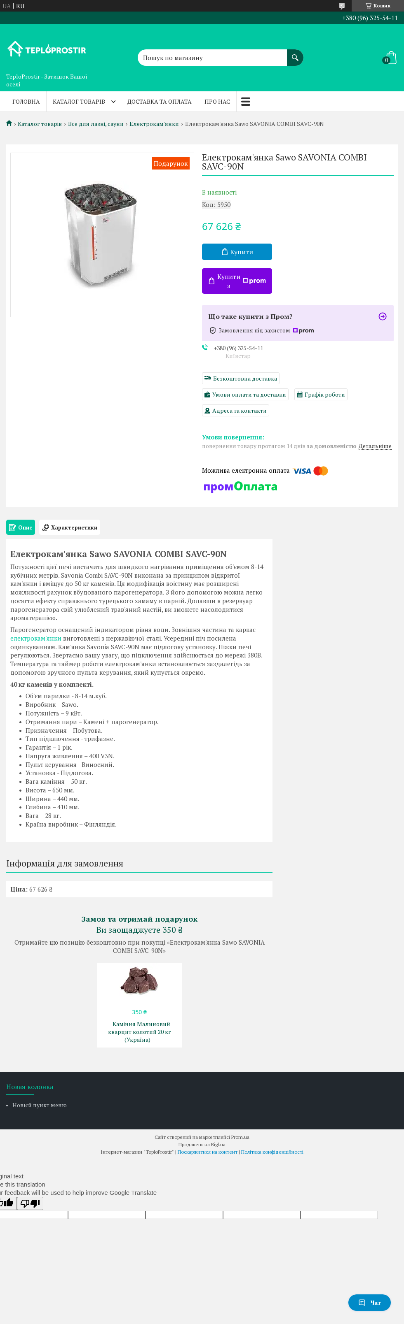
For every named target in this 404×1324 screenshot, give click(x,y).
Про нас (217, 101)
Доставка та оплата (159, 101)
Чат (369, 1302)
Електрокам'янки (154, 124)
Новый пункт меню (39, 1105)
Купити (241, 251)
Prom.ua (240, 1137)
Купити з (241, 281)
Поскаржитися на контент (207, 1152)
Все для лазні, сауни (96, 124)
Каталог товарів (79, 101)
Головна (26, 101)
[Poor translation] (30, 1203)
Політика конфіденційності (272, 1152)
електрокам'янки (35, 638)
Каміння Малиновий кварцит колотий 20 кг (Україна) (139, 1031)
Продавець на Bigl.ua (202, 1144)
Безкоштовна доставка (245, 378)
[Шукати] (295, 53)
